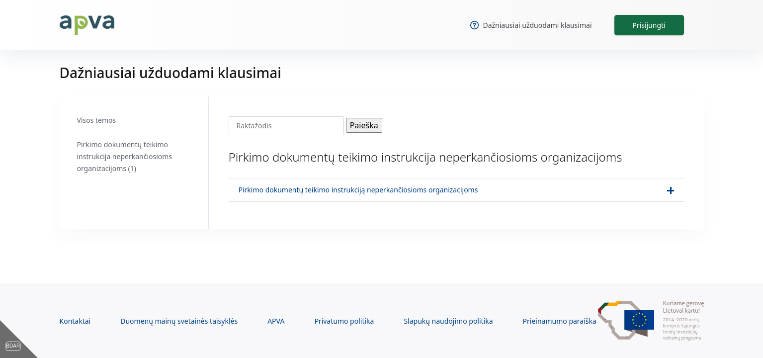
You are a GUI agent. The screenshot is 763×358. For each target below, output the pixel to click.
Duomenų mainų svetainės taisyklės (179, 321)
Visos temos (96, 120)
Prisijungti (648, 25)
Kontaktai (75, 321)
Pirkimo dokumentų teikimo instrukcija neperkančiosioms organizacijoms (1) (124, 156)
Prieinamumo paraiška (559, 321)
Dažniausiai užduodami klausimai (531, 25)
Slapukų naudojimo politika (448, 321)
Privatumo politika (344, 321)
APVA (275, 321)
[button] (456, 190)
